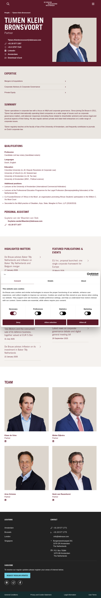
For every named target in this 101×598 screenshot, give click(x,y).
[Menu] (93, 4)
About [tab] (83, 281)
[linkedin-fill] (6, 582)
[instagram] (13, 582)
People (7, 13)
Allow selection (50, 322)
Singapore (8, 541)
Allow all (82, 322)
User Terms (93, 595)
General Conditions (11, 595)
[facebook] (20, 582)
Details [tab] (50, 281)
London (7, 536)
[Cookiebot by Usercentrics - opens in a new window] (88, 274)
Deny (18, 322)
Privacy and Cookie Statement (40, 595)
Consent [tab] (17, 281)
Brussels (7, 532)
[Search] (8, 3)
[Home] (50, 4)
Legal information (70, 595)
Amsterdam (9, 528)
